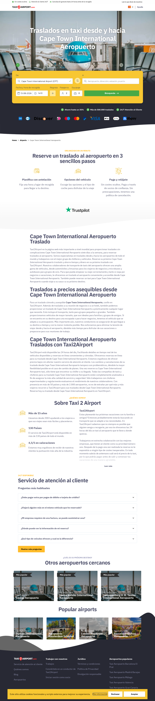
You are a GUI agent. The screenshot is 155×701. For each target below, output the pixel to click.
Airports (23, 140)
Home (14, 140)
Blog (16, 674)
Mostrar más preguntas (31, 549)
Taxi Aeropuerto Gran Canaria (123, 687)
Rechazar (115, 694)
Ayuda (140, 7)
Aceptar (134, 694)
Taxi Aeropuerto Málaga (120, 677)
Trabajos (50, 663)
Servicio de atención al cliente (28, 664)
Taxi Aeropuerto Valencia (121, 682)
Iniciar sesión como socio (58, 677)
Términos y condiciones (89, 663)
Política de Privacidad (88, 669)
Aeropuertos (20, 679)
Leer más (108, 466)
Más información (100, 694)
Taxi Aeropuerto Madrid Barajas (124, 672)
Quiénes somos (21, 669)
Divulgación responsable (89, 674)
